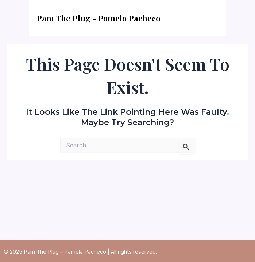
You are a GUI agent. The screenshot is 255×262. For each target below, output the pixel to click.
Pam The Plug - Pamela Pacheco (98, 18)
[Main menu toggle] (211, 18)
